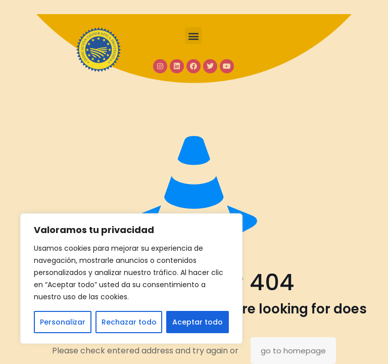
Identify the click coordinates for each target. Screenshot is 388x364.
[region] (131, 278)
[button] (193, 35)
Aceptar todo (197, 322)
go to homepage (293, 350)
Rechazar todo (129, 322)
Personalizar (62, 322)
